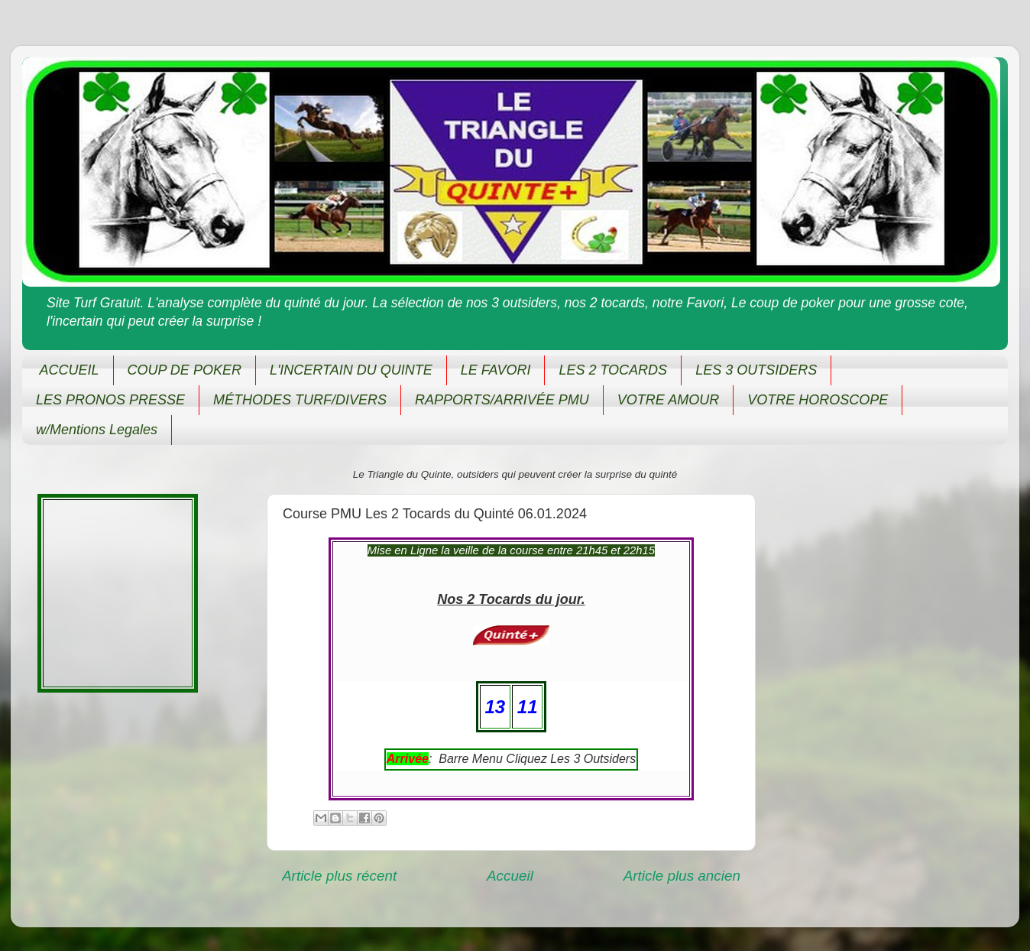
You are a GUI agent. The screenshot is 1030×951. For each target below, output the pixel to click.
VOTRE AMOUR (668, 399)
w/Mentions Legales (96, 429)
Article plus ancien (682, 876)
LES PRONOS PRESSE (110, 399)
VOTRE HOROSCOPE (817, 399)
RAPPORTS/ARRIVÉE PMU (502, 399)
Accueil (510, 876)
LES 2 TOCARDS (613, 370)
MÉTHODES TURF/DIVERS (300, 399)
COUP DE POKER (184, 370)
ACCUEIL (69, 370)
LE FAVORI (496, 370)
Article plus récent (339, 876)
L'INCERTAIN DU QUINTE (351, 370)
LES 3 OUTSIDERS (756, 370)
